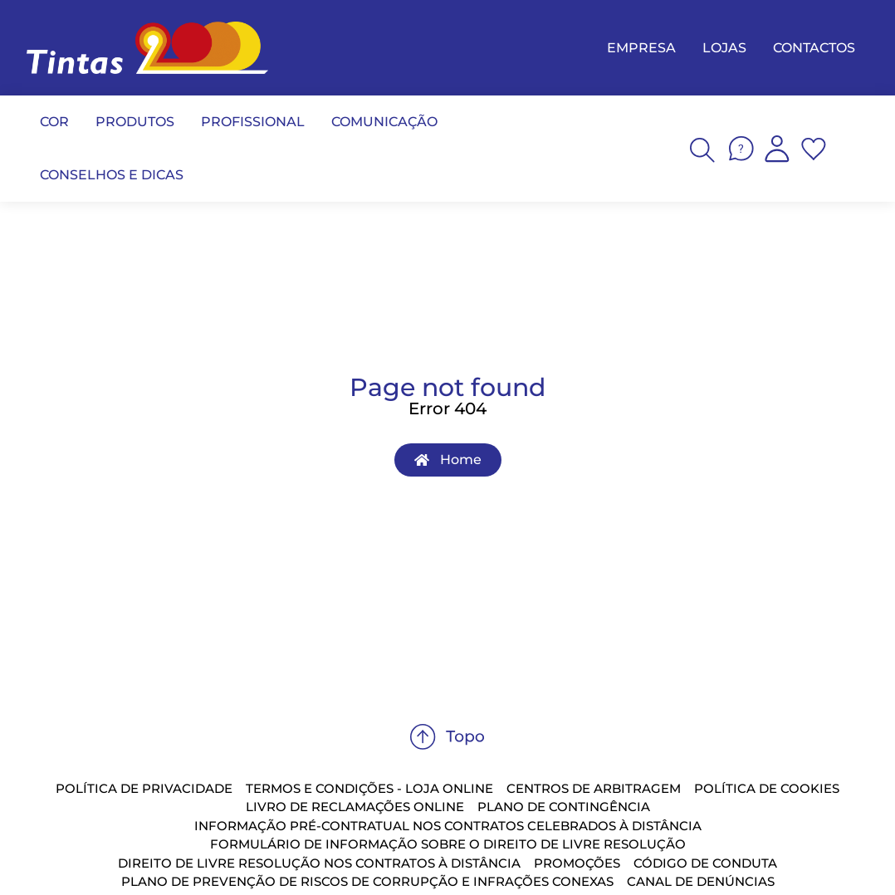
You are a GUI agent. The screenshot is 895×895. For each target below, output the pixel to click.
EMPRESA (641, 48)
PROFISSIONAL (253, 122)
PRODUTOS (134, 122)
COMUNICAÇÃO (384, 122)
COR (54, 122)
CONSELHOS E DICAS (111, 175)
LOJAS (724, 48)
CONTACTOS (814, 48)
